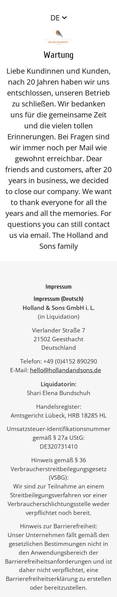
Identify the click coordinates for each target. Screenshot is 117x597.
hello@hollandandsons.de (68, 370)
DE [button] (55, 17)
